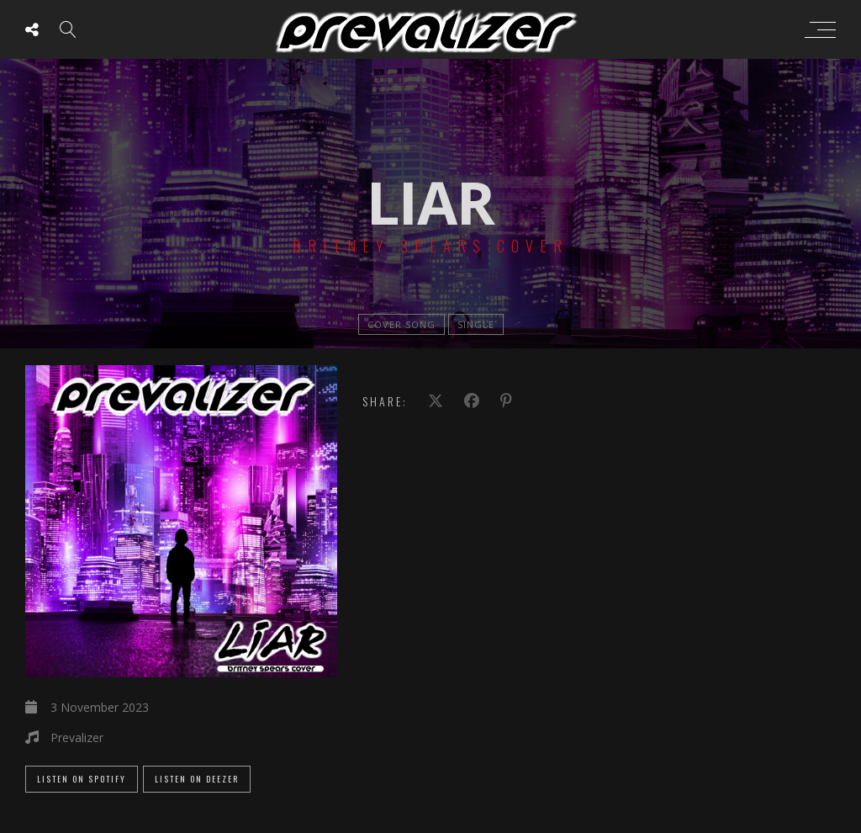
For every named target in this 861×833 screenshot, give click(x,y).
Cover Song (401, 324)
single (475, 324)
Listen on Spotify (81, 778)
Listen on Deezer (197, 778)
